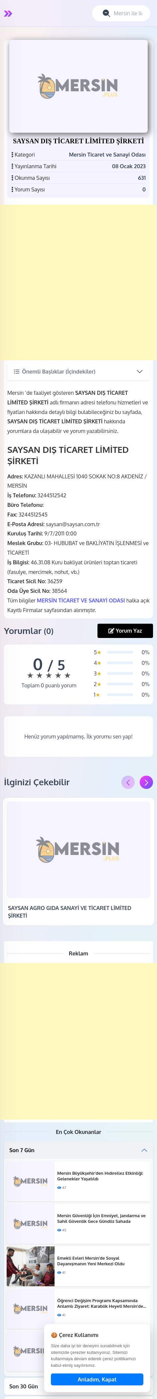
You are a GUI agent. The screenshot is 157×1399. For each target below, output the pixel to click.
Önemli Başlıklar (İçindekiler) (54, 371)
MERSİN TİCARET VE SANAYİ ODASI (81, 600)
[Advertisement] (78, 282)
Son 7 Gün (22, 1150)
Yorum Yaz (125, 630)
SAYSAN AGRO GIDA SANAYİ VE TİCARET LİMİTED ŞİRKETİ (69, 912)
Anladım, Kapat (97, 1379)
